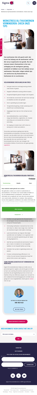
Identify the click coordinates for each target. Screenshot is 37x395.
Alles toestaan (18, 209)
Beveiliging (5, 391)
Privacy (10, 391)
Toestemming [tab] (6, 183)
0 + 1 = (3, 356)
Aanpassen (18, 214)
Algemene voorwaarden (18, 391)
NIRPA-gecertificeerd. (25, 381)
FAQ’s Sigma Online (14, 390)
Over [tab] (30, 183)
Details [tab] (18, 183)
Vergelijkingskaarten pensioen (26, 390)
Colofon (32, 391)
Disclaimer (27, 391)
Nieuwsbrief (6, 390)
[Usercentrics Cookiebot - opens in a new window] (28, 179)
